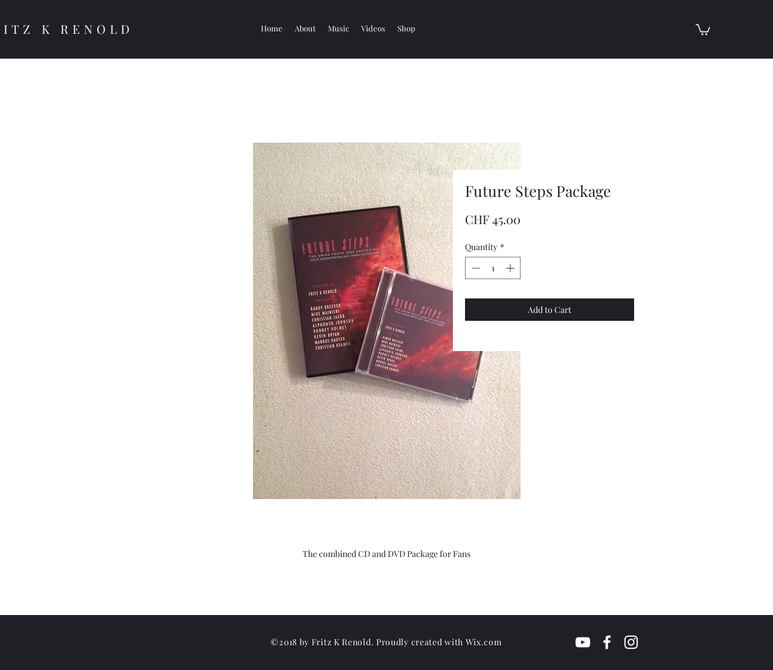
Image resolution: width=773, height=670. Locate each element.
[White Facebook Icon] (607, 642)
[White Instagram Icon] (631, 642)
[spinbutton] (493, 268)
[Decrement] (474, 268)
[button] (703, 29)
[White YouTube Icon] (583, 642)
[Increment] (511, 268)
